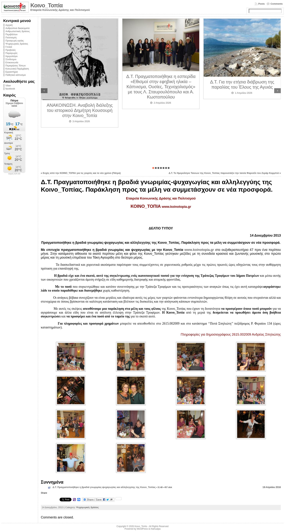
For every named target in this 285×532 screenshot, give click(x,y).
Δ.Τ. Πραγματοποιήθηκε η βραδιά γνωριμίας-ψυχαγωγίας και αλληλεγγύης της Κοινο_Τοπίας (104, 487)
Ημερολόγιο (11, 56)
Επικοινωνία (11, 62)
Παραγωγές (11, 53)
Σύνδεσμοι (10, 59)
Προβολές (10, 50)
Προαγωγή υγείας (14, 40)
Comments (277, 3)
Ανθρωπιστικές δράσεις (17, 31)
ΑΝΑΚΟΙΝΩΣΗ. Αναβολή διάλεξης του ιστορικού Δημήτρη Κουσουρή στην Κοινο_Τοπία (80, 110)
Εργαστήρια (11, 71)
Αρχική (9, 25)
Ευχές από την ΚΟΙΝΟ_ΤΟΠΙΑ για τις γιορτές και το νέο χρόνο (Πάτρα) (82, 173)
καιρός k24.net (14, 174)
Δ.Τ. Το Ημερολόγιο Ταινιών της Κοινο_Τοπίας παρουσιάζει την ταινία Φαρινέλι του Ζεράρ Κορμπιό (224, 173)
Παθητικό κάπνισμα (15, 75)
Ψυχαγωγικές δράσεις (16, 43)
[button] (153, 168)
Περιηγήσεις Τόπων (15, 65)
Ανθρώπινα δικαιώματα (17, 28)
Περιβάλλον (11, 34)
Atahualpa (155, 529)
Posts (261, 3)
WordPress (142, 529)
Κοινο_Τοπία (46, 5)
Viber (8, 85)
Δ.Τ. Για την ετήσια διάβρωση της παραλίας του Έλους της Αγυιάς (242, 84)
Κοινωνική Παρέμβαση (17, 68)
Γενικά (8, 46)
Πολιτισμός (11, 37)
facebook (10, 88)
